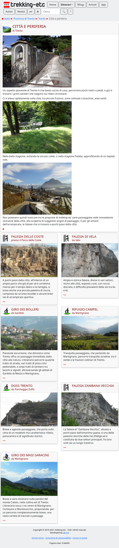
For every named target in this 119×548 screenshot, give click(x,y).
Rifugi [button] (80, 4)
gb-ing (66, 532)
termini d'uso (38, 537)
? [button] (70, 11)
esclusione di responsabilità (58, 537)
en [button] (30, 11)
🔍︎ (63, 11)
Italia (7, 18)
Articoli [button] (93, 4)
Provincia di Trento (24, 18)
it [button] (38, 11)
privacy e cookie (80, 537)
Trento (42, 18)
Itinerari (66, 4)
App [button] (103, 4)
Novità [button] (21, 11)
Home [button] (52, 4)
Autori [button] (9, 11)
